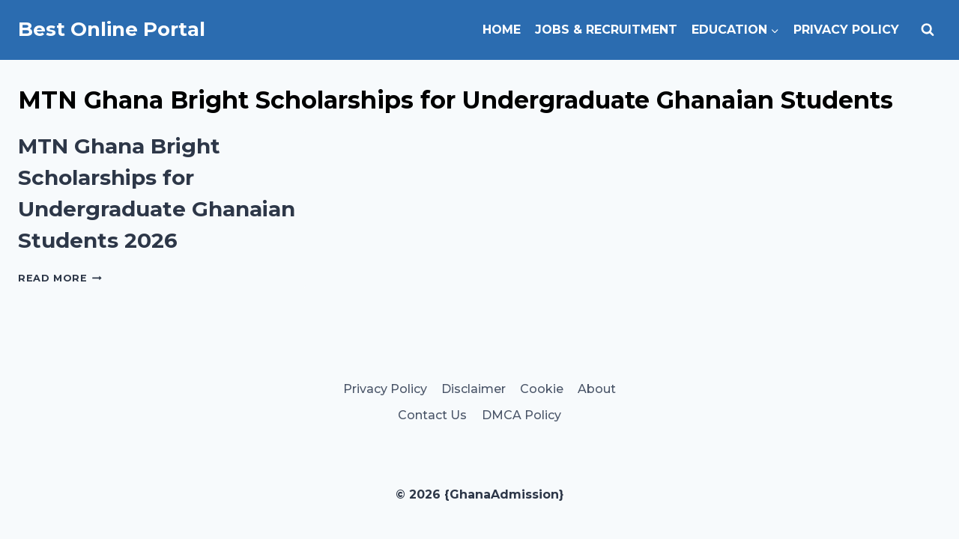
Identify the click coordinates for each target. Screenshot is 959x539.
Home (501, 29)
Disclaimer (473, 389)
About (597, 389)
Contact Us (432, 415)
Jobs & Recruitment (606, 29)
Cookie (541, 389)
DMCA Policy (521, 415)
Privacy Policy (846, 29)
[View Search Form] (927, 29)
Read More (60, 278)
